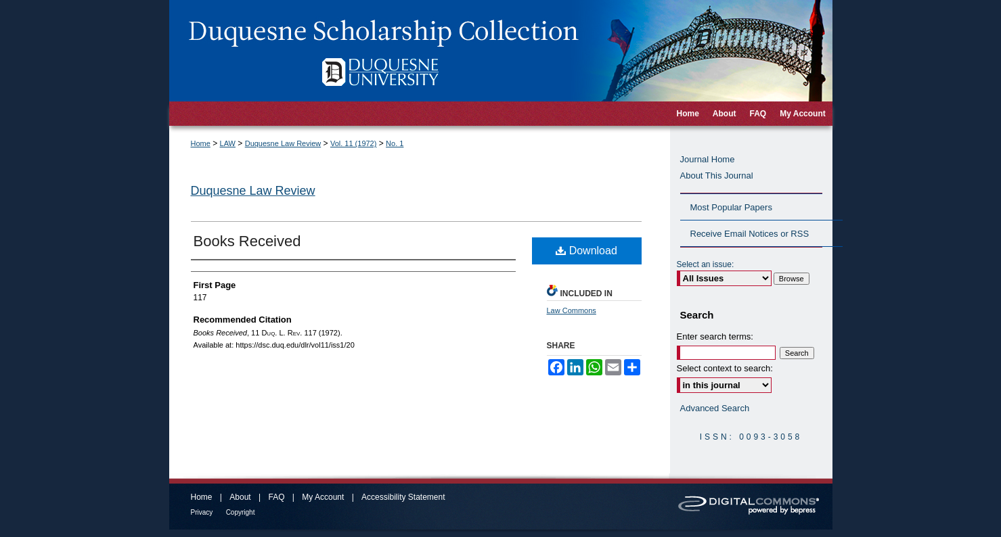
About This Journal (716, 175)
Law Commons (571, 310)
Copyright (240, 512)
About (239, 497)
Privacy (202, 512)
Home (200, 143)
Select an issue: (705, 264)
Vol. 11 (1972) (353, 143)
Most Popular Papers (731, 207)
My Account (323, 497)
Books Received (247, 241)
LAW (228, 143)
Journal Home (707, 159)
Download (586, 250)
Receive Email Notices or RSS (749, 234)
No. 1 (394, 143)
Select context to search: (725, 368)
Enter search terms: (715, 336)
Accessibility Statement (403, 497)
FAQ (276, 497)
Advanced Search (715, 408)
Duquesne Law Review (283, 143)
